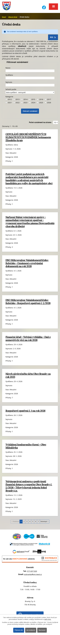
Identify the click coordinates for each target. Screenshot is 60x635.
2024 (33, 102)
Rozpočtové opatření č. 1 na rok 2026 (25, 410)
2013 (18, 99)
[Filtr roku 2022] (14, 102)
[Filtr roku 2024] (29, 102)
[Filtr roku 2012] (6, 99)
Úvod (4, 17)
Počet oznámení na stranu (40, 122)
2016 (41, 99)
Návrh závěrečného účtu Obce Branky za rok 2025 (28, 375)
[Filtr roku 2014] (22, 99)
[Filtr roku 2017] (45, 99)
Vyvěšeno (9, 75)
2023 (25, 102)
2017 (49, 99)
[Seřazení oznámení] (30, 92)
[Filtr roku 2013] (14, 99)
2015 (33, 99)
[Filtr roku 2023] (22, 102)
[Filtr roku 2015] (29, 99)
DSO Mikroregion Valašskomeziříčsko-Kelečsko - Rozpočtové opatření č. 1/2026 (28, 301)
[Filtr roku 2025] (37, 102)
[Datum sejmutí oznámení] (30, 85)
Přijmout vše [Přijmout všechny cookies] (19, 630)
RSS (53, 37)
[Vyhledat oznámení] (30, 111)
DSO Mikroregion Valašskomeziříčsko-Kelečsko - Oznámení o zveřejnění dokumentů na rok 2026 (27, 263)
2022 (18, 102)
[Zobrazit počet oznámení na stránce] (55, 122)
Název (8, 68)
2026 (49, 102)
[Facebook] (44, 6)
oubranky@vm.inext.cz (33, 574)
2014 (25, 99)
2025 (41, 102)
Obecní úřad (12, 17)
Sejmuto (9, 82)
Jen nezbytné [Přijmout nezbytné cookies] (31, 630)
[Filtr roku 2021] (6, 102)
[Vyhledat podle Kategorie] (45, 102)
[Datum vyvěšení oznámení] (30, 78)
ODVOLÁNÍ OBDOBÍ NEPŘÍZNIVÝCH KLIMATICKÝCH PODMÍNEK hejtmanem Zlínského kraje (28, 137)
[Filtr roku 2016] (37, 99)
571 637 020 (32, 571)
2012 (10, 99)
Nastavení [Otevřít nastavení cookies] (42, 630)
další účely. (47, 619)
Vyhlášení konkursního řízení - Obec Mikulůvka (26, 446)
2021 (10, 102)
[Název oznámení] (30, 70)
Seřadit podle (11, 89)
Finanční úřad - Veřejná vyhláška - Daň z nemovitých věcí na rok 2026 (28, 338)
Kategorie (9, 96)
